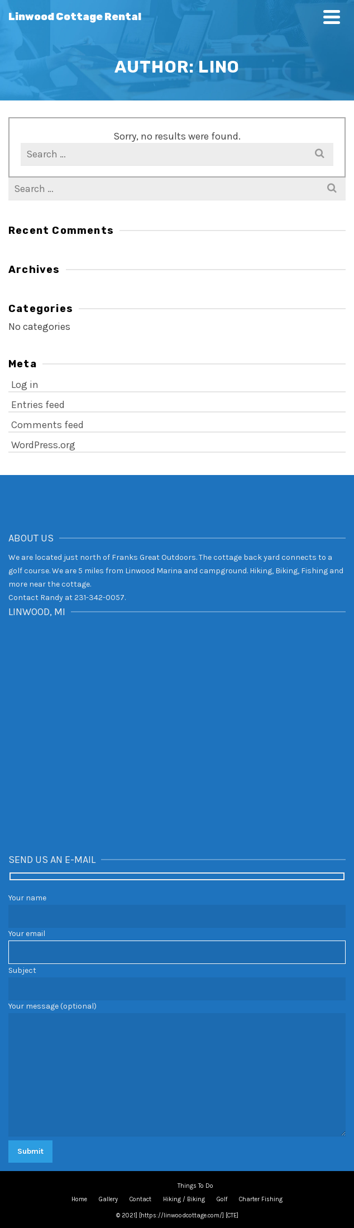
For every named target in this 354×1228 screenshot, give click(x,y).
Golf (222, 1199)
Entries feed (38, 405)
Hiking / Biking (184, 1199)
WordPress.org (43, 445)
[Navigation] (332, 16)
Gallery (108, 1199)
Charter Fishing (261, 1199)
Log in (25, 384)
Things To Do (195, 1185)
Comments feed (47, 425)
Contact (140, 1199)
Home (79, 1199)
